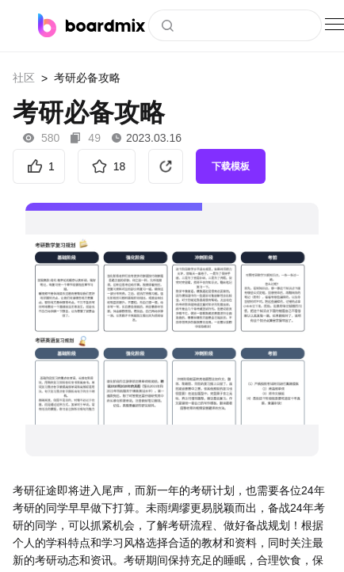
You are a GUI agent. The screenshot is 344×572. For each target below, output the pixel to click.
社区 (24, 77)
